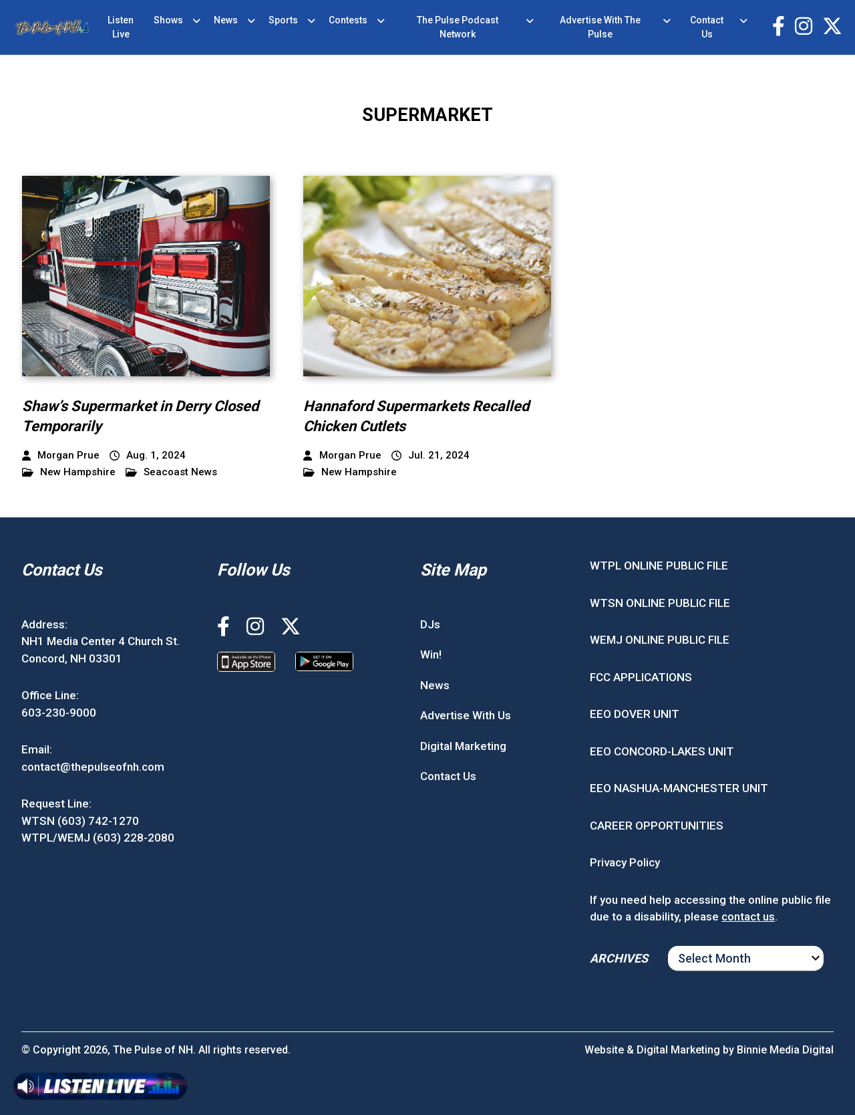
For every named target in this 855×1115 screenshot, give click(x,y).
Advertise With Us (465, 715)
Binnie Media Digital (785, 1049)
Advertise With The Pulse (600, 27)
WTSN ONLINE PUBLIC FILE (660, 603)
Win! (431, 654)
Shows (168, 20)
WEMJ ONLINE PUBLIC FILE (659, 639)
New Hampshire (69, 472)
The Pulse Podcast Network (457, 27)
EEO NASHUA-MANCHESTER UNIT (679, 788)
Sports (283, 20)
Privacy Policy (625, 862)
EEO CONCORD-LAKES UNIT (662, 751)
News (226, 20)
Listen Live (121, 27)
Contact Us (706, 27)
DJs (430, 624)
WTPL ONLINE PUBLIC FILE (659, 565)
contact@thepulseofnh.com (92, 766)
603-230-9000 (58, 712)
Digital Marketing (463, 746)
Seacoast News (171, 472)
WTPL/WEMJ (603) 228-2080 (97, 837)
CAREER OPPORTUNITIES (656, 825)
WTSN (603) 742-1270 (80, 821)
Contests (348, 20)
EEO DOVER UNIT (634, 714)
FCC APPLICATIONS (641, 677)
